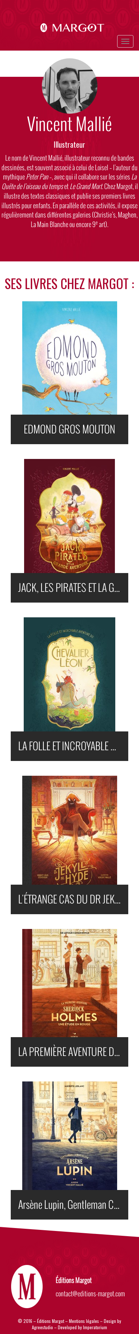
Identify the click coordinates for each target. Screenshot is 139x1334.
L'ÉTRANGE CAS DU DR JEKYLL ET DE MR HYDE (73, 899)
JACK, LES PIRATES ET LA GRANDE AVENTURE (73, 587)
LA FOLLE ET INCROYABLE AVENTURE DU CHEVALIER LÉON (73, 746)
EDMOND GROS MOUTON (69, 429)
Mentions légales (84, 1321)
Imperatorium (95, 1327)
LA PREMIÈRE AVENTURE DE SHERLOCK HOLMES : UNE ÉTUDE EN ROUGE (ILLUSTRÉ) (73, 1052)
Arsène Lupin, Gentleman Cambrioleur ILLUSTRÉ (73, 1204)
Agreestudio (43, 1327)
